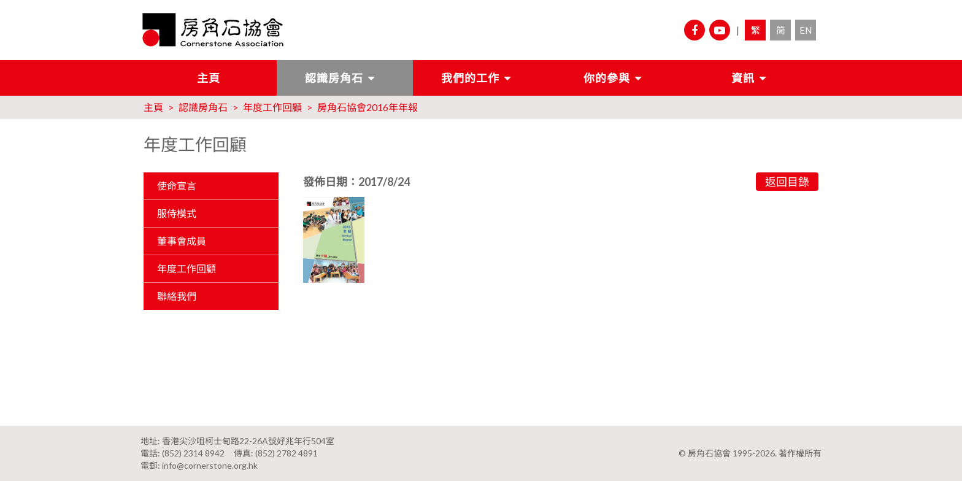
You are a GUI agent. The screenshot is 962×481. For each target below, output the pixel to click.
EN (805, 30)
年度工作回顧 (272, 107)
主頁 (208, 78)
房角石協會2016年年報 (367, 107)
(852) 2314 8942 (193, 453)
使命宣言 (176, 185)
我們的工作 (470, 78)
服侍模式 (176, 213)
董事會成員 (181, 241)
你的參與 (606, 78)
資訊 (743, 78)
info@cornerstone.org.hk (210, 465)
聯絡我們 (176, 296)
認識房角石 (334, 78)
